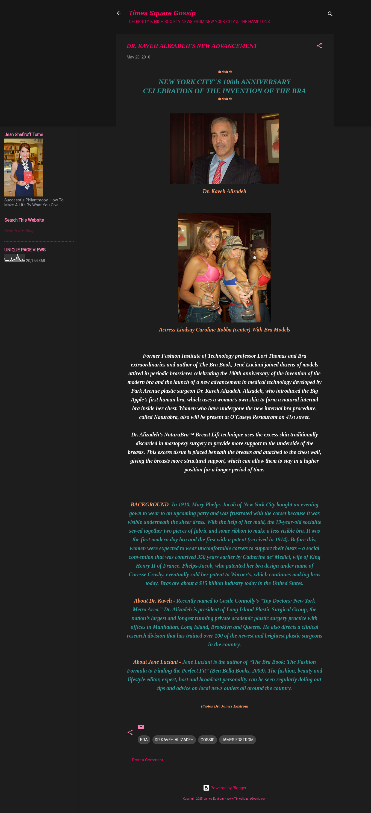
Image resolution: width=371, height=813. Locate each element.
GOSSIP (207, 739)
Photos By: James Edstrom (224, 706)
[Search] (330, 15)
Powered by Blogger (224, 787)
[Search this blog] (39, 230)
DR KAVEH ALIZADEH (174, 739)
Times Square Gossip (162, 13)
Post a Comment (147, 760)
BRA (144, 739)
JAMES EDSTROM (238, 739)
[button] (319, 46)
